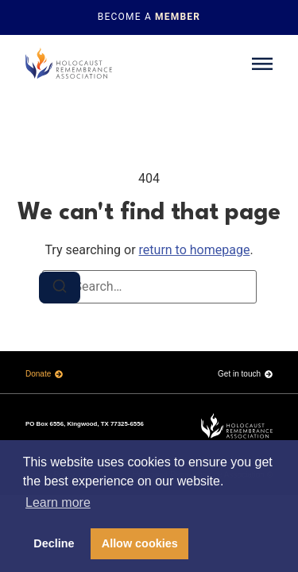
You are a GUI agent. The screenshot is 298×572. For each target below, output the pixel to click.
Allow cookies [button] (140, 543)
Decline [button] (53, 543)
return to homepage (194, 249)
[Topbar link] (149, 17)
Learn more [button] (58, 502)
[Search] (59, 287)
